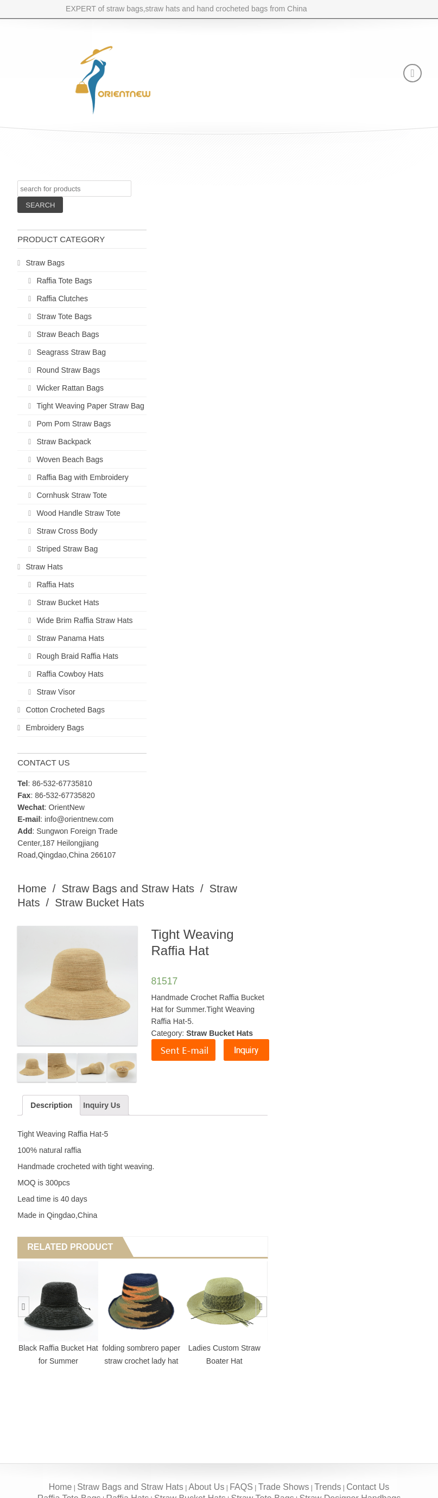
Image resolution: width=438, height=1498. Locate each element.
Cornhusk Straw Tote (71, 495)
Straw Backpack (63, 441)
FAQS (241, 1486)
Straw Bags (45, 262)
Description (51, 1105)
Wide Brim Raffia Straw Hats (84, 620)
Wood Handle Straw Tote (78, 513)
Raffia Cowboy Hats (69, 674)
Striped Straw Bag (67, 548)
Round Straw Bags (68, 370)
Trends (327, 1486)
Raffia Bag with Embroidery (82, 477)
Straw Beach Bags (67, 334)
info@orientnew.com (79, 819)
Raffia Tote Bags (64, 280)
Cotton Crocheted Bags (65, 709)
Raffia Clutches (62, 298)
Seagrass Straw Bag (71, 352)
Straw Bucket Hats (67, 602)
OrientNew (67, 807)
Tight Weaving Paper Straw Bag (90, 405)
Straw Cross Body (66, 531)
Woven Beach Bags (69, 459)
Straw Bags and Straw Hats (127, 888)
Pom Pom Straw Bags (73, 423)
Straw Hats (44, 566)
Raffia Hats (55, 584)
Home (31, 888)
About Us (207, 1486)
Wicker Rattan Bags (70, 388)
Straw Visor (55, 692)
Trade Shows (283, 1486)
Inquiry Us (101, 1105)
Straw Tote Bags (64, 316)
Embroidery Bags (55, 727)
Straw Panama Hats (70, 638)
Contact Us (367, 1486)
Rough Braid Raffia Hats (77, 656)
